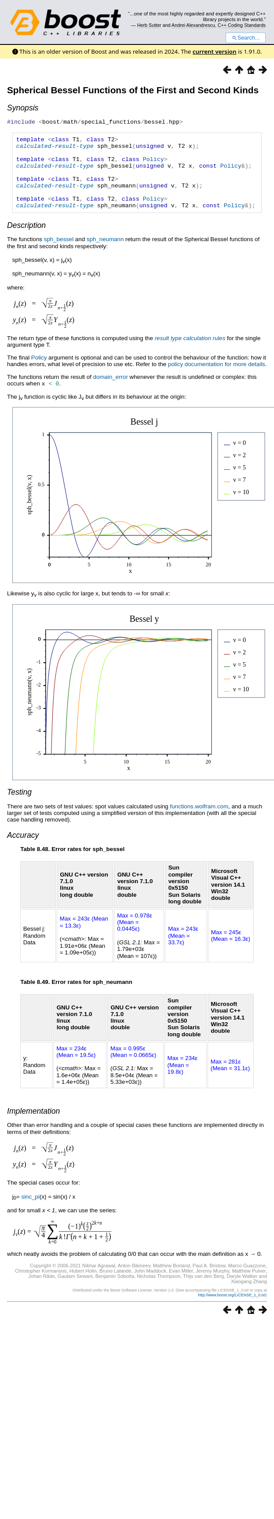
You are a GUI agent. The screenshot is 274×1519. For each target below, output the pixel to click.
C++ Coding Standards (242, 25)
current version (215, 51)
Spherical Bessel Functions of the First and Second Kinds (133, 90)
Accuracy (23, 848)
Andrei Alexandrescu (193, 25)
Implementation (33, 1124)
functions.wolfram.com (199, 820)
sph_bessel (58, 253)
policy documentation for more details (216, 378)
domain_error (110, 391)
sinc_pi (30, 1210)
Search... (245, 38)
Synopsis (22, 107)
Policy (153, 164)
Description (26, 239)
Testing (19, 805)
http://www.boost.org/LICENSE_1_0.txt (232, 1308)
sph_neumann (105, 253)
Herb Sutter (149, 25)
